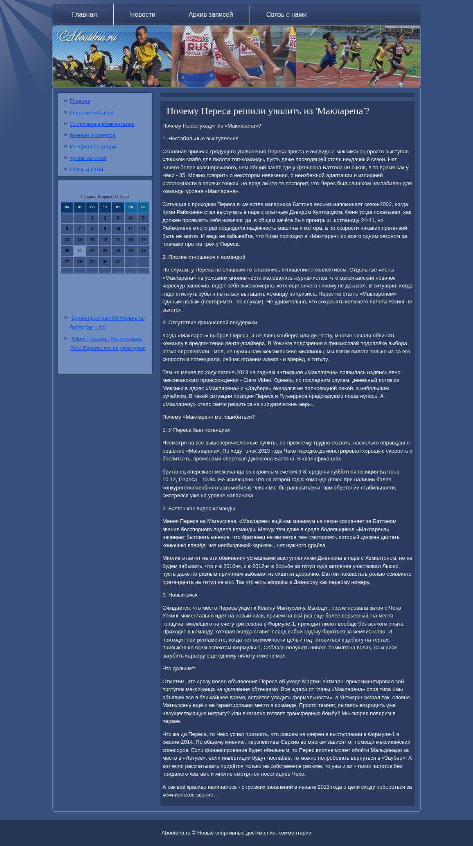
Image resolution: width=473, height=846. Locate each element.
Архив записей (211, 14)
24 (118, 251)
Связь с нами (286, 14)
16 (105, 240)
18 (130, 240)
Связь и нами (86, 169)
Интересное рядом (93, 147)
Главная (84, 14)
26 (143, 251)
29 (92, 262)
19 (143, 240)
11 (130, 229)
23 (105, 251)
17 (118, 240)
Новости (142, 14)
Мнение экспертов (92, 135)
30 (105, 262)
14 (79, 240)
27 (67, 262)
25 (130, 251)
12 (143, 229)
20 (67, 251)
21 (79, 251)
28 (79, 262)
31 (118, 262)
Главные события (91, 113)
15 (92, 240)
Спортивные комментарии (102, 124)
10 (118, 229)
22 (92, 251)
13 (67, 240)
